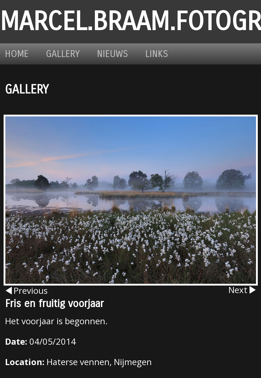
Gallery (63, 53)
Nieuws (112, 53)
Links (156, 53)
